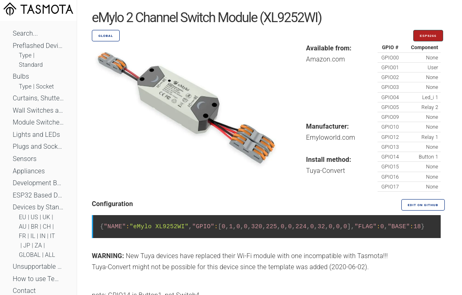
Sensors (24, 159)
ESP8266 (428, 36)
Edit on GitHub (423, 205)
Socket (45, 86)
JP (26, 245)
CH (47, 226)
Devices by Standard (38, 207)
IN (43, 236)
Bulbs (21, 76)
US (34, 217)
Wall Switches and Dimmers (38, 110)
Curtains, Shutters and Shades (38, 98)
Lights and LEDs (36, 134)
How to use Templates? (38, 279)
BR (34, 226)
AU (23, 226)
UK (46, 217)
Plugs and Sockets (38, 146)
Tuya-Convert (325, 171)
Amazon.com (325, 59)
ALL (50, 255)
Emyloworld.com (330, 137)
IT (52, 236)
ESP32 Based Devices (38, 195)
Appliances (29, 171)
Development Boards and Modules (38, 183)
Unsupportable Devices (38, 266)
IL (32, 236)
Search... (25, 33)
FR (22, 236)
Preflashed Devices (38, 46)
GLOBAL (30, 255)
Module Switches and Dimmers (38, 122)
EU (22, 217)
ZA (38, 245)
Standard (31, 64)
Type (25, 55)
